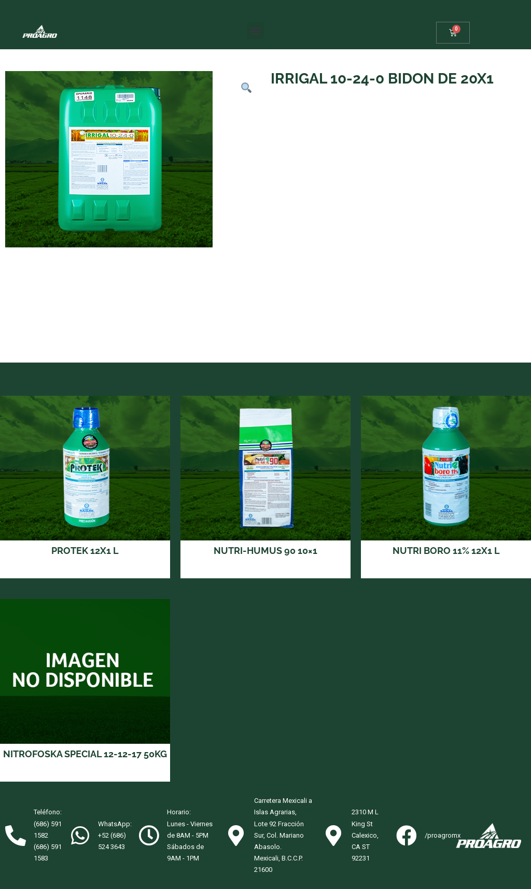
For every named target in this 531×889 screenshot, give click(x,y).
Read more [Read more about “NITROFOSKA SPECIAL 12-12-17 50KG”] (85, 773)
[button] (255, 30)
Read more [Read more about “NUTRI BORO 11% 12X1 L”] (446, 570)
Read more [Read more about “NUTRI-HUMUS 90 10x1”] (266, 570)
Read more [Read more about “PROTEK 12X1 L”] (85, 570)
